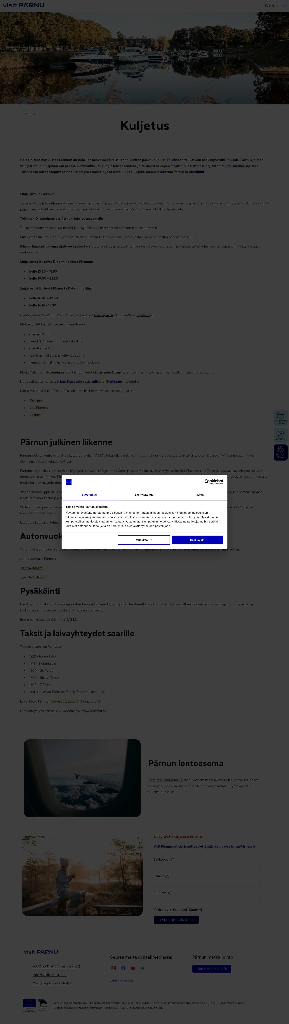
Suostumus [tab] (89, 494)
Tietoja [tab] (199, 494)
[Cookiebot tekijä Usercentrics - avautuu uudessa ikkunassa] (207, 482)
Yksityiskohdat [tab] (144, 494)
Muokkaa (144, 539)
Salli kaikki (197, 539)
